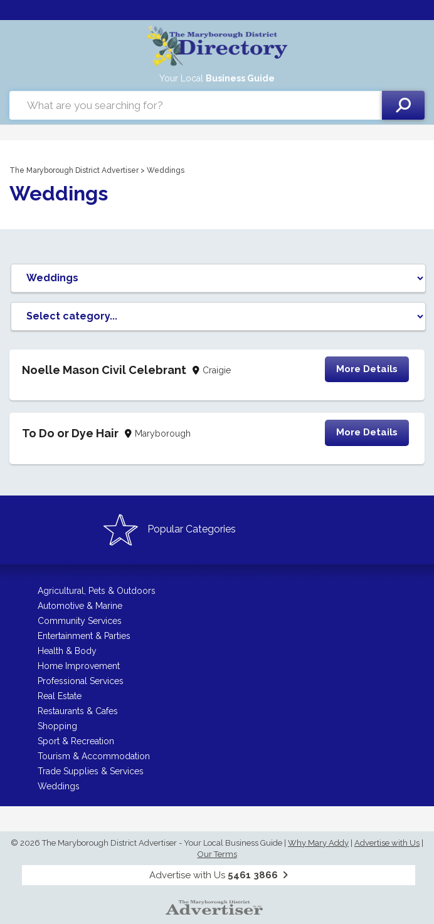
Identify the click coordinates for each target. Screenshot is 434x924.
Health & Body (67, 651)
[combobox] (195, 105)
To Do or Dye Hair (70, 433)
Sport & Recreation (76, 741)
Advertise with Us (387, 843)
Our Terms (217, 854)
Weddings (59, 786)
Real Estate (60, 696)
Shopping (57, 726)
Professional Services (81, 681)
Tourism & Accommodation (94, 756)
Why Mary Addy (318, 843)
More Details (367, 369)
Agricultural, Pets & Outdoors (97, 591)
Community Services (80, 621)
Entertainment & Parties (84, 636)
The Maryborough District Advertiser (74, 170)
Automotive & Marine (80, 606)
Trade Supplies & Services (91, 771)
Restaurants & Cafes (78, 711)
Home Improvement (79, 666)
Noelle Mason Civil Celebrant (104, 369)
